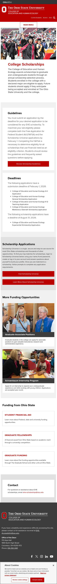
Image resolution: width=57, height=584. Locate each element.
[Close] (53, 565)
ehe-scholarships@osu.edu (33, 492)
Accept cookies (37, 580)
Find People (47, 2)
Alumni (45, 18)
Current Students (36, 18)
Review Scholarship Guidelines (28, 164)
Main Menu (28, 25)
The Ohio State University (7, 2)
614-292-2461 (13, 548)
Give (50, 18)
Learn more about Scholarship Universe (28, 282)
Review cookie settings (20, 580)
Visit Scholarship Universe (28, 274)
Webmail (50, 2)
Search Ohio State (53, 2)
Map (43, 2)
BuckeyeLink (40, 2)
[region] (28, 573)
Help (37, 2)
